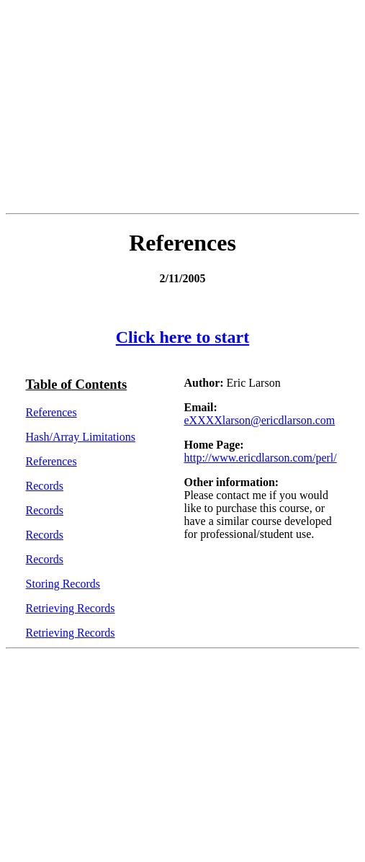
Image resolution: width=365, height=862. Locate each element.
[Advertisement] (185, 106)
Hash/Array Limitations (80, 437)
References (51, 412)
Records (44, 486)
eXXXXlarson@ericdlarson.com (259, 420)
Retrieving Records (70, 608)
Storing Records (63, 584)
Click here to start (183, 337)
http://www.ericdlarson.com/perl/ (260, 458)
